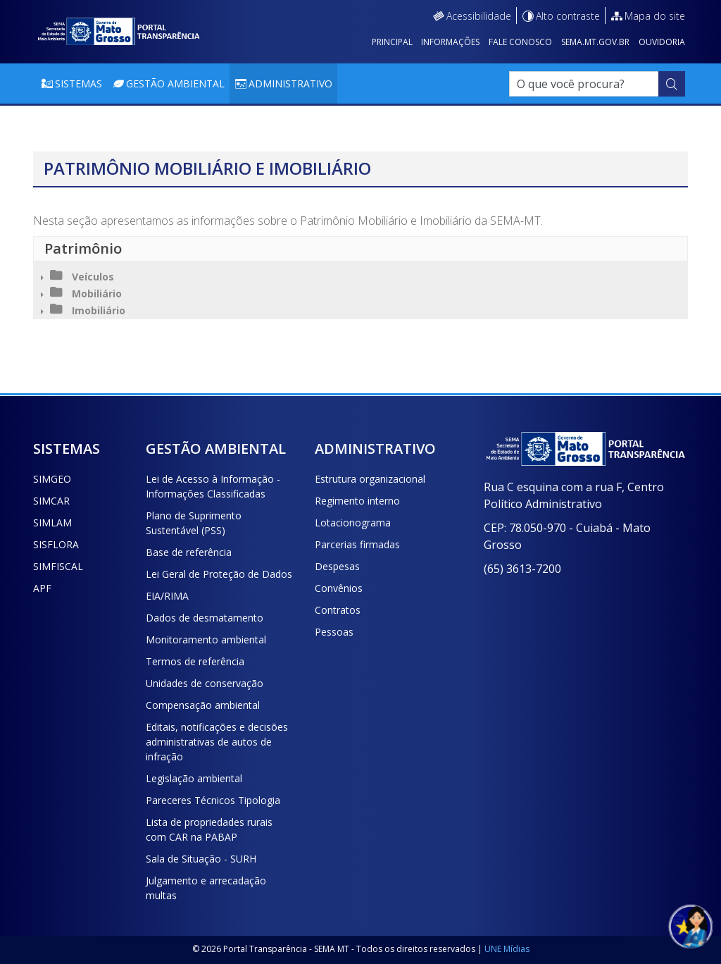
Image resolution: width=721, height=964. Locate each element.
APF (42, 588)
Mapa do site (655, 16)
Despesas (337, 566)
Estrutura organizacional (370, 479)
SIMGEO (52, 479)
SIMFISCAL (58, 566)
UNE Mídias (506, 949)
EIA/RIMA (167, 595)
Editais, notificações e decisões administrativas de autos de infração (217, 741)
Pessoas (334, 631)
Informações (450, 42)
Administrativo (290, 83)
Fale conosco (520, 42)
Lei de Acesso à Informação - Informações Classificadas (213, 486)
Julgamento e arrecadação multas (206, 888)
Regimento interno (357, 500)
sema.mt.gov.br (595, 42)
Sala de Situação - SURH (201, 858)
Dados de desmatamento (204, 617)
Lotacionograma (353, 522)
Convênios (339, 588)
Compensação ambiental (203, 705)
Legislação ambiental (194, 778)
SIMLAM (52, 522)
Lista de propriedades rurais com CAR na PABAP (209, 829)
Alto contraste (568, 16)
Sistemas (78, 83)
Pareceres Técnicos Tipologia (213, 800)
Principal (392, 42)
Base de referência (189, 552)
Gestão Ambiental (175, 83)
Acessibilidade (478, 16)
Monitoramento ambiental (206, 639)
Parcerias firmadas (357, 544)
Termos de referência (195, 661)
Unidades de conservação (204, 683)
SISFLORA (56, 544)
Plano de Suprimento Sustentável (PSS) (194, 523)
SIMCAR (51, 500)
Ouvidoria (662, 42)
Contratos (337, 610)
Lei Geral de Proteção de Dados (219, 574)
